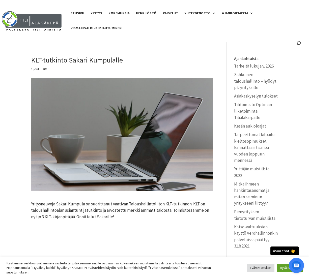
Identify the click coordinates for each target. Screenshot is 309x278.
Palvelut (170, 13)
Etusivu (77, 13)
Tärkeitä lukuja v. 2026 (254, 66)
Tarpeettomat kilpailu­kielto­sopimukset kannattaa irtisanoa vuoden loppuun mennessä (255, 147)
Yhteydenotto (197, 13)
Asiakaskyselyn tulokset (256, 96)
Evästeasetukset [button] (260, 268)
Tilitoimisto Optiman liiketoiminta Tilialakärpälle (253, 111)
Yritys (96, 13)
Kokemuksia (119, 13)
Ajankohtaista (235, 13)
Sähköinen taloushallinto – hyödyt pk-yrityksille (255, 81)
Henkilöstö (146, 13)
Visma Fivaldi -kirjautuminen (96, 28)
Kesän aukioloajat (250, 126)
